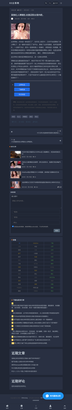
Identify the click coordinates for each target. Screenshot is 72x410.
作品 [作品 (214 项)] (35, 246)
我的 (50, 407)
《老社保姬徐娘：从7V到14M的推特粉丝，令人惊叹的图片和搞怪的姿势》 (36, 313)
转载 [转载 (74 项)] (52, 284)
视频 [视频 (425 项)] (52, 280)
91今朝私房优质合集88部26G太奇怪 (23, 368)
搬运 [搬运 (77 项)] (35, 260)
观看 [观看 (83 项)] (35, 280)
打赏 (14, 122)
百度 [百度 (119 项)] (19, 267)
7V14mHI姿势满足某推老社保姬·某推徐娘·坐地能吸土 (31, 316)
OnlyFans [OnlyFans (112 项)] (35, 243)
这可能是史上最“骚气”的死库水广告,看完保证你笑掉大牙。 (33, 340)
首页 (20, 10)
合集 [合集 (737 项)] (35, 250)
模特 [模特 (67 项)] (52, 263)
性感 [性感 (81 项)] (35, 257)
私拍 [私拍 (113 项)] (35, 270)
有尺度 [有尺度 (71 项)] (36, 263)
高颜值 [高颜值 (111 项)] (36, 291)
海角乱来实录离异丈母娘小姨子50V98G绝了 (26, 358)
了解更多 (22, 89)
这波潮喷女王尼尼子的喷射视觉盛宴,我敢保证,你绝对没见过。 (41, 182)
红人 (18, 116)
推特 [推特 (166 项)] (19, 260)
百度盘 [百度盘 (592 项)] (52, 267)
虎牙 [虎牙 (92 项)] (19, 280)
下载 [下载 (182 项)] (52, 243)
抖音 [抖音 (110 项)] (52, 257)
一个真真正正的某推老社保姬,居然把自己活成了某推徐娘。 (33, 326)
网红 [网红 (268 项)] (52, 274)
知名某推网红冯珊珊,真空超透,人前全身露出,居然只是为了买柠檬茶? (36, 323)
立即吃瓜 (22, 85)
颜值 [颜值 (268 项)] (19, 291)
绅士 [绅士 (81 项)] (35, 274)
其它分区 (26, 10)
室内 (13, 116)
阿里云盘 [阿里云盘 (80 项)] (35, 287)
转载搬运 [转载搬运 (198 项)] (19, 287)
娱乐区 (24, 157)
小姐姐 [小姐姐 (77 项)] (36, 253)
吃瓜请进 (22, 94)
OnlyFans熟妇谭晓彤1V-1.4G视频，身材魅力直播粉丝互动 (40, 172)
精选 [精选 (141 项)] (19, 274)
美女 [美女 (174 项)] (19, 277)
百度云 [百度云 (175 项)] (36, 267)
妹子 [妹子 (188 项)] (19, 253)
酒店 (31, 116)
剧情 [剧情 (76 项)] (19, 250)
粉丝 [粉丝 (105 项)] (52, 270)
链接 (35, 122)
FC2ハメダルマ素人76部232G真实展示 (24, 371)
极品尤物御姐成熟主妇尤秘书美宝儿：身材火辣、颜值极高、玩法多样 (36, 337)
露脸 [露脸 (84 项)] (52, 287)
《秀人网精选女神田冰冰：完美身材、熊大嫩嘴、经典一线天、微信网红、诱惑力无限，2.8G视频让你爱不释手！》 (36, 332)
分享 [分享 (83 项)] (52, 246)
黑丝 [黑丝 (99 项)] (52, 291)
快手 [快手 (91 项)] (19, 257)
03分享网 (14, 3)
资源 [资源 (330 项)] (19, 284)
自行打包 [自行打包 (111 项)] (52, 277)
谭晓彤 (25, 116)
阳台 (36, 116)
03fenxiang (24, 398)
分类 (21, 407)
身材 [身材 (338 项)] (35, 284)
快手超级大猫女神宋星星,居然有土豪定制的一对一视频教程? (33, 319)
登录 (55, 3)
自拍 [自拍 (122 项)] (35, 277)
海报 (28, 122)
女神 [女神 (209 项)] (52, 250)
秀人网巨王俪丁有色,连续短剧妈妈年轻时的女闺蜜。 (31, 343)
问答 (36, 407)
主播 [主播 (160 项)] (19, 246)
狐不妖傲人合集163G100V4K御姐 (23, 361)
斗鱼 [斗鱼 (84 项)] (19, 263)
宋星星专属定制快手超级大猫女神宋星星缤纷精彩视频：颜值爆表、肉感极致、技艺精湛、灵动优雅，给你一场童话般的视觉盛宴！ (36, 306)
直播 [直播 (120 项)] (19, 270)
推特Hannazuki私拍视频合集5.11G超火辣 (25, 365)
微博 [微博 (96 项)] (52, 253)
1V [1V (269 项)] (19, 243)
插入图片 (14, 196)
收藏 (21, 122)
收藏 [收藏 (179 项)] (52, 260)
